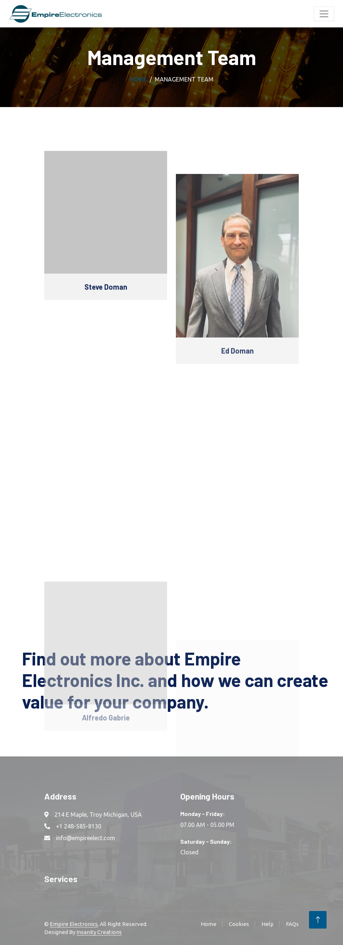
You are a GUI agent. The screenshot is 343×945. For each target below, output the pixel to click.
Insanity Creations (99, 932)
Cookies (239, 924)
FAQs (292, 924)
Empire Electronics (74, 924)
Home (138, 79)
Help (267, 924)
